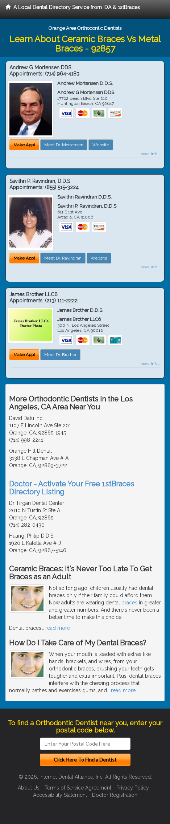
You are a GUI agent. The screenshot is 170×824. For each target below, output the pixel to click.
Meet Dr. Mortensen (63, 144)
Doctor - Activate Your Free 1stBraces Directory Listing (71, 488)
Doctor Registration (114, 795)
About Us (29, 788)
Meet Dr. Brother (60, 354)
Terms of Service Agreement (78, 788)
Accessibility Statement (60, 795)
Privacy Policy (132, 788)
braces (129, 602)
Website (100, 144)
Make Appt (24, 144)
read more (57, 628)
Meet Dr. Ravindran (63, 258)
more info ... (151, 154)
